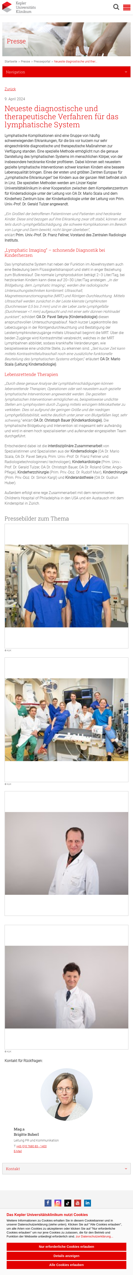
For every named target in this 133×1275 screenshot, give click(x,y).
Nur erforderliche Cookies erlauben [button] (66, 1246)
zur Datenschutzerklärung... (94, 1236)
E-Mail (18, 1151)
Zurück (10, 89)
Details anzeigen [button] (66, 1256)
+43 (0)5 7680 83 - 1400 (31, 1146)
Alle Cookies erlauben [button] (66, 1265)
